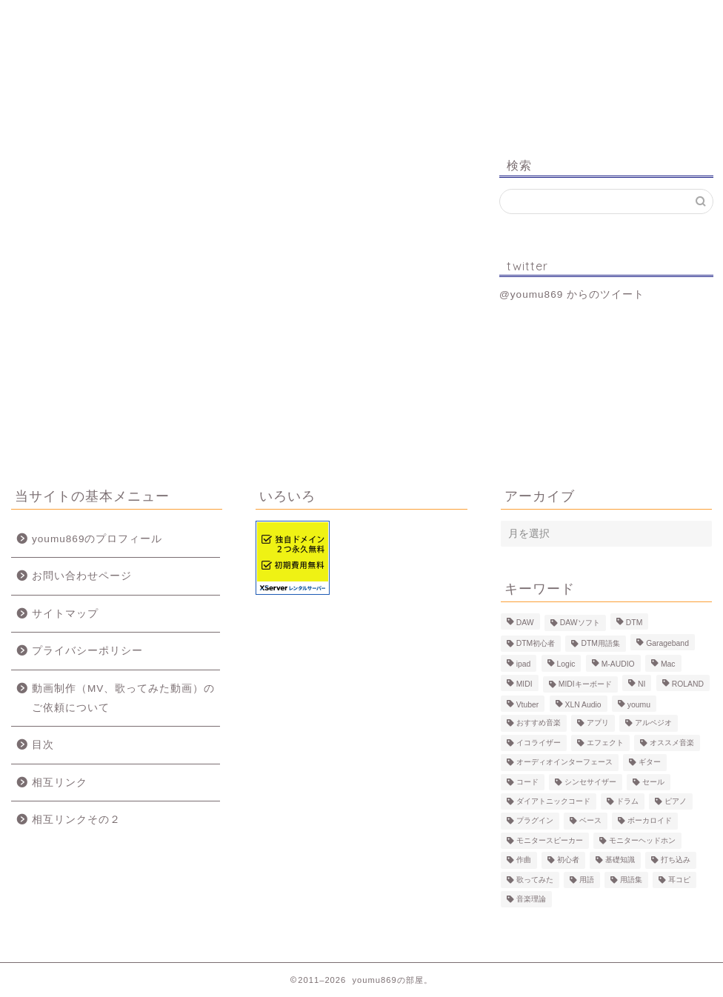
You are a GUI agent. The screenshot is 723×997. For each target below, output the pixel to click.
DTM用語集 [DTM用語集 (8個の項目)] (600, 643)
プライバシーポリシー (87, 650)
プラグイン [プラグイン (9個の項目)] (534, 821)
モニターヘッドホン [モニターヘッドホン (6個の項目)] (642, 840)
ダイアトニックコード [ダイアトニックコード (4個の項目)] (553, 801)
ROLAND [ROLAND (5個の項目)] (688, 684)
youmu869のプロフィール (97, 538)
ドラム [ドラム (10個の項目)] (627, 801)
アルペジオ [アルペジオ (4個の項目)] (653, 723)
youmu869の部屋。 (362, 80)
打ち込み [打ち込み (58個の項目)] (675, 860)
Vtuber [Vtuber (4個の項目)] (527, 705)
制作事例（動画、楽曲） (299, 24)
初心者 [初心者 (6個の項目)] (568, 860)
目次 (43, 744)
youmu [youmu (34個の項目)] (638, 705)
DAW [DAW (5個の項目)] (525, 622)
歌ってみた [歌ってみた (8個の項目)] (534, 880)
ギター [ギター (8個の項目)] (650, 762)
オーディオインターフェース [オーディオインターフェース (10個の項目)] (564, 762)
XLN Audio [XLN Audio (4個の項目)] (583, 705)
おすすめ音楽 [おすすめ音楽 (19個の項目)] (538, 723)
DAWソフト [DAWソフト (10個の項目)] (580, 622)
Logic (536, 18)
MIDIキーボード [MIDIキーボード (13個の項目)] (585, 684)
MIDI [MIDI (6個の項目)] (524, 684)
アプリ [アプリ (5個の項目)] (598, 723)
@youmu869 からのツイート (571, 294)
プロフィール (184, 18)
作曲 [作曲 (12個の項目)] (523, 860)
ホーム (71, 18)
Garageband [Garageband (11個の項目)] (667, 643)
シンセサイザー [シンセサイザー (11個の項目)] (590, 782)
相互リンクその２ (76, 819)
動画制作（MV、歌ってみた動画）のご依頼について (123, 698)
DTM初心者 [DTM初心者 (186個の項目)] (536, 643)
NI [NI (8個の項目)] (641, 684)
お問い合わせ (651, 18)
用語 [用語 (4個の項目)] (586, 880)
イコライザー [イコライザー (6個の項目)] (538, 742)
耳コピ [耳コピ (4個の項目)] (679, 880)
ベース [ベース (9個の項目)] (590, 821)
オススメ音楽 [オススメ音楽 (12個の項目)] (672, 742)
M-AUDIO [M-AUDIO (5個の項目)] (618, 665)
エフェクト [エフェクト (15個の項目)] (605, 742)
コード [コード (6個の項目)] (527, 782)
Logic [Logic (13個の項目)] (566, 665)
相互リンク (59, 782)
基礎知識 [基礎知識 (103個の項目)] (620, 860)
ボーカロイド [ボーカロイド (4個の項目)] (649, 821)
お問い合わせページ (82, 575)
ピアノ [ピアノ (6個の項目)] (675, 801)
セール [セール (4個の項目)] (653, 782)
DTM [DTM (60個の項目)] (634, 622)
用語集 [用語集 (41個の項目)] (631, 880)
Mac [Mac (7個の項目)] (668, 665)
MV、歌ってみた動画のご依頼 (416, 24)
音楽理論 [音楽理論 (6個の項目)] (531, 899)
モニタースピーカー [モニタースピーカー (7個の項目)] (549, 840)
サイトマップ (65, 613)
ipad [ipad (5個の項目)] (523, 665)
